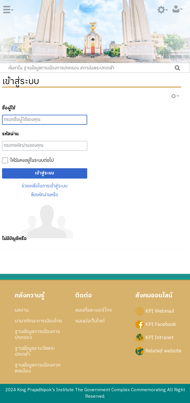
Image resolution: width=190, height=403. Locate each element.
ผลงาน (21, 310)
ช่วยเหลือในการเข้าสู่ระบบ (45, 186)
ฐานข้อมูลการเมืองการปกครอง (37, 334)
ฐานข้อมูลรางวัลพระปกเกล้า (35, 351)
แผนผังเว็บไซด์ (90, 321)
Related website (163, 351)
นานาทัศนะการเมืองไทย (38, 321)
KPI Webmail (159, 311)
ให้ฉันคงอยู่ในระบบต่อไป (32, 160)
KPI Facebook (160, 324)
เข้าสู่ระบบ (44, 173)
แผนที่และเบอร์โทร (93, 310)
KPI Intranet (159, 338)
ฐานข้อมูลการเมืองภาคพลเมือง (37, 368)
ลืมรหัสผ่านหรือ (44, 195)
